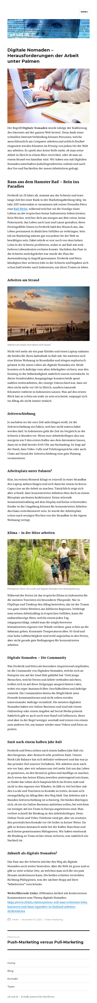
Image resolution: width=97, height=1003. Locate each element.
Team (11, 986)
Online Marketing (54, 919)
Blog (10, 970)
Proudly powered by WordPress (37, 996)
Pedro (15, 919)
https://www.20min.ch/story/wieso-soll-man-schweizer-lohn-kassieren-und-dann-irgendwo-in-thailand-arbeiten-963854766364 (47, 907)
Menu (84, 11)
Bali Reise (21, 208)
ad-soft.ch (12, 996)
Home (11, 963)
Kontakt (12, 978)
